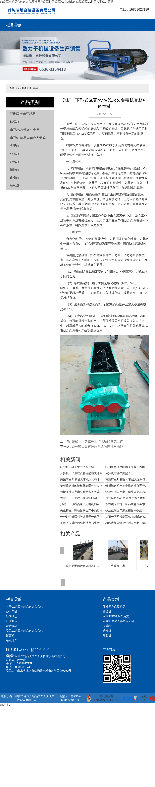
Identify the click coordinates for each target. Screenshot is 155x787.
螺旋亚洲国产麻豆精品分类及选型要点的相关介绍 (127, 491)
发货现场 (11, 625)
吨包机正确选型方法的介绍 (77, 467)
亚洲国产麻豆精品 (23, 114)
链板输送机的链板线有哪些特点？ (81, 485)
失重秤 (14, 146)
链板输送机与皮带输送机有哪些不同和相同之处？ (127, 485)
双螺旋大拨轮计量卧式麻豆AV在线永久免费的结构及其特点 (127, 504)
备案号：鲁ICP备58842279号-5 (70, 698)
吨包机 (14, 162)
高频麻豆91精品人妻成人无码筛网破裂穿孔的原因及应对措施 (127, 479)
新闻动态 (23, 88)
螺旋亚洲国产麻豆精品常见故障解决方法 (82, 491)
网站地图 (5, 704)
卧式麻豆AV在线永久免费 (125, 124)
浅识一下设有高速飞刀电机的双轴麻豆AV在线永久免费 (82, 504)
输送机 (14, 122)
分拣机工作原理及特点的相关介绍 (81, 473)
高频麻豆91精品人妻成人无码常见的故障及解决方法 (82, 479)
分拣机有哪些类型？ (118, 473)
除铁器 (14, 186)
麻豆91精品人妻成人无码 (28, 138)
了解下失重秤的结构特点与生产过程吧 (82, 522)
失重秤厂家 (118, 565)
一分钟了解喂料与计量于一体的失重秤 (82, 516)
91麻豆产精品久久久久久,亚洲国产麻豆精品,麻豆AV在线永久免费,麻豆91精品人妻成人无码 (56, 1)
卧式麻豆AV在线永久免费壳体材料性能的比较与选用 (127, 498)
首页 (12, 88)
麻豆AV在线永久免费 (25, 130)
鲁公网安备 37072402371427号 (103, 698)
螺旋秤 (14, 170)
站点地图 (11, 640)
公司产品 (11, 611)
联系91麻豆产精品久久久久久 (24, 630)
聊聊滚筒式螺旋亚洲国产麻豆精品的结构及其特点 (127, 522)
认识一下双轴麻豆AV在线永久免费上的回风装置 (127, 516)
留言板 (10, 635)
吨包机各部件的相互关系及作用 (125, 467)
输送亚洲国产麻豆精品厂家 (83, 565)
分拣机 (14, 154)
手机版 (144, 698)
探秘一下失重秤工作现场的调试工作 (97, 441)
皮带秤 (14, 178)
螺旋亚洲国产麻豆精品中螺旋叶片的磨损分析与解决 (127, 510)
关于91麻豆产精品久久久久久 (24, 606)
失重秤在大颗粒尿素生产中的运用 (81, 510)
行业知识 (11, 621)
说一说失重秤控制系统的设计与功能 (97, 446)
